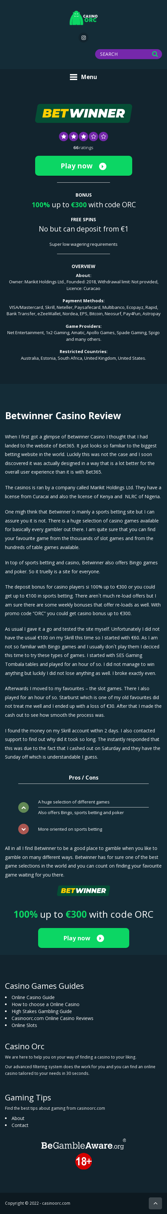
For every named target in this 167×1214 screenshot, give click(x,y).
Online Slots (24, 1025)
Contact (20, 1125)
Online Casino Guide (33, 997)
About (18, 1118)
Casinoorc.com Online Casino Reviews (52, 1018)
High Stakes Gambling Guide (42, 1011)
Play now (83, 165)
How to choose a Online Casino (46, 1004)
